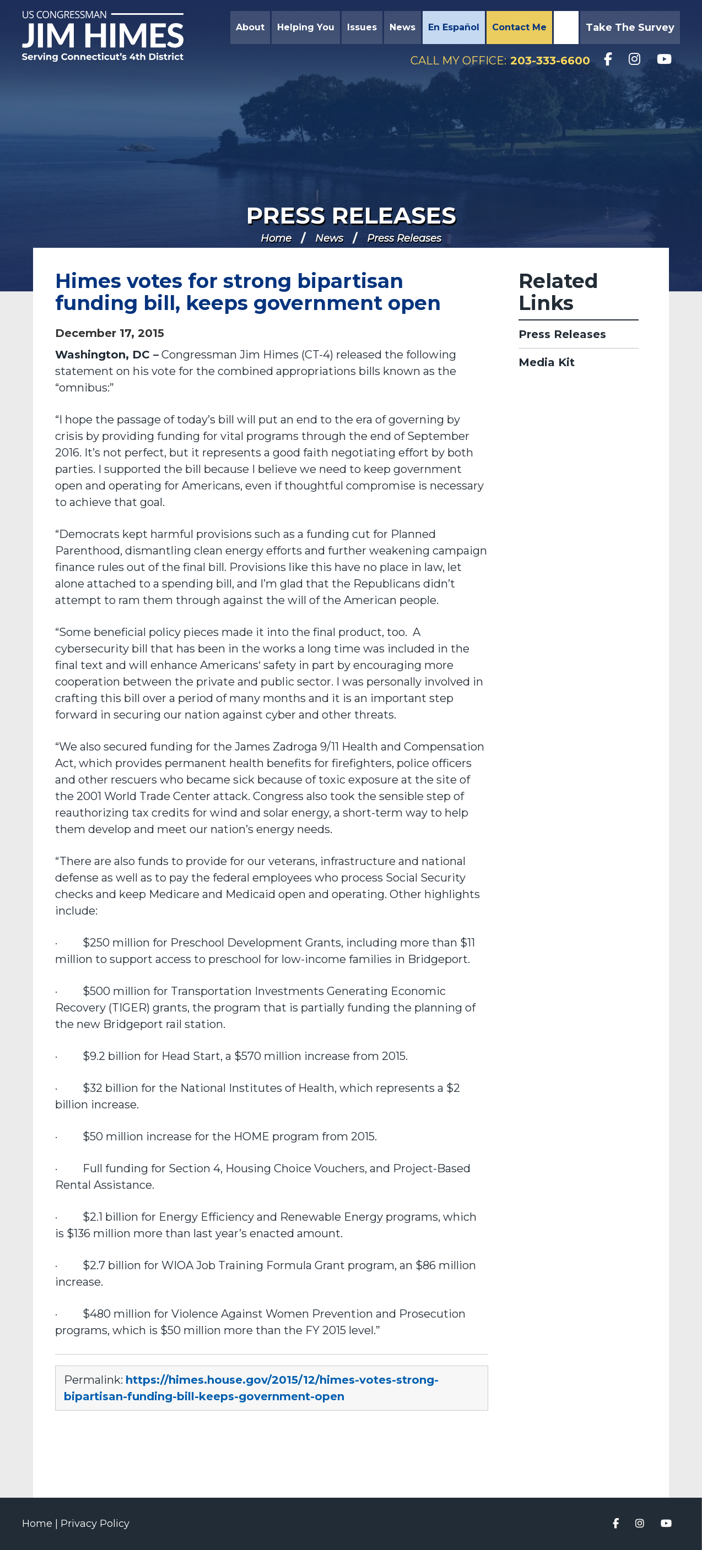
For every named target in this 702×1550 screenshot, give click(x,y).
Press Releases (351, 215)
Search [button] (565, 27)
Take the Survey (630, 27)
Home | (41, 1524)
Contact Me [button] (519, 27)
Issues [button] (362, 27)
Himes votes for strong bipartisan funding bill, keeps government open (248, 292)
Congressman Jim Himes (113, 36)
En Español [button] (453, 27)
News (329, 238)
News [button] (402, 27)
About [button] (250, 27)
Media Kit (547, 362)
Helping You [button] (305, 27)
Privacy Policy (95, 1524)
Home (276, 238)
